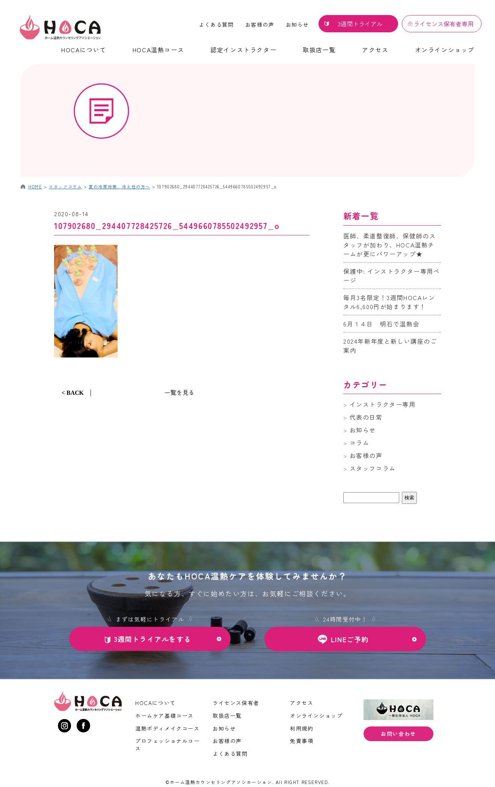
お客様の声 (260, 24)
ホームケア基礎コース (164, 715)
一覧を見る (179, 392)
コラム (360, 442)
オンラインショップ (444, 49)
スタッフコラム (373, 468)
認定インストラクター (243, 49)
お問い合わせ (398, 734)
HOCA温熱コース (158, 49)
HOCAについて (83, 49)
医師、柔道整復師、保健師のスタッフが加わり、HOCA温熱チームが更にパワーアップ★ (389, 244)
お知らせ (297, 24)
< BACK (73, 393)
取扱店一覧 (319, 49)
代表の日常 (366, 417)
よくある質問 (216, 24)
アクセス (375, 49)
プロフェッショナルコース (167, 744)
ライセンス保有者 (236, 703)
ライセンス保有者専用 (444, 23)
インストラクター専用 (383, 404)
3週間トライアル (360, 23)
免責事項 (301, 741)
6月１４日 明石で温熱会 (381, 323)
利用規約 (301, 728)
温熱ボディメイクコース (167, 728)
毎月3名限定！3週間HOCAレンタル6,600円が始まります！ (389, 302)
